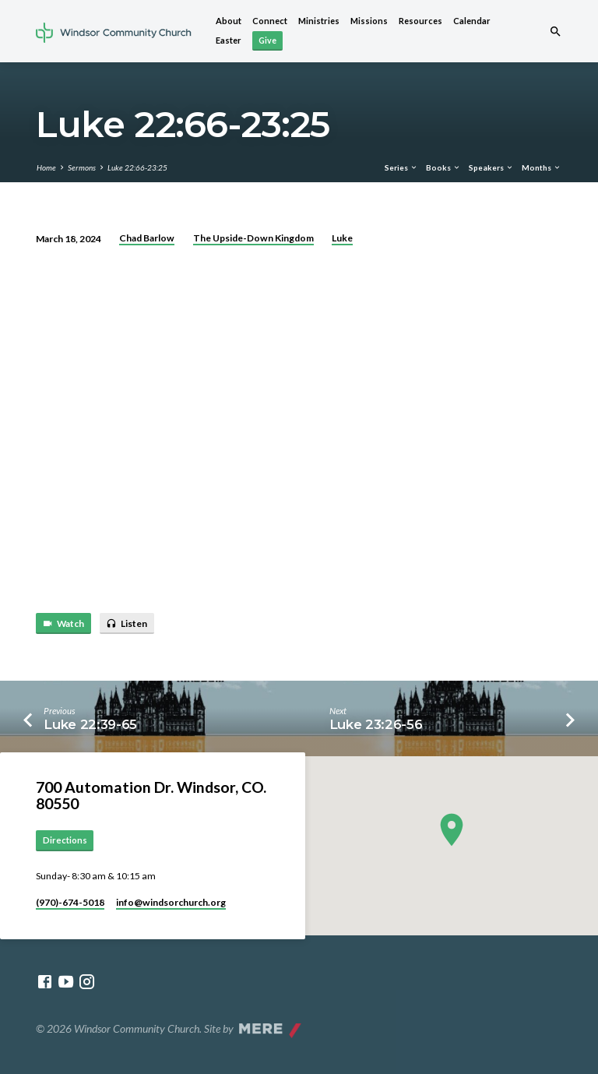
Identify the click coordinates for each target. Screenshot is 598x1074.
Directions (65, 840)
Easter (228, 40)
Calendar (472, 21)
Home (46, 167)
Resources (420, 21)
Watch (63, 624)
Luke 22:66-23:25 (137, 167)
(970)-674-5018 (70, 902)
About (228, 21)
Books (443, 167)
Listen (126, 624)
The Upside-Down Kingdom (253, 238)
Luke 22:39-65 (90, 724)
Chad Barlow (146, 238)
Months (541, 167)
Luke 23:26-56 (376, 724)
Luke (342, 238)
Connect (269, 21)
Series (401, 167)
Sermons (82, 167)
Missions (369, 21)
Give (267, 40)
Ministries (318, 21)
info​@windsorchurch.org (171, 902)
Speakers (491, 167)
